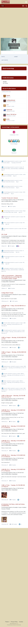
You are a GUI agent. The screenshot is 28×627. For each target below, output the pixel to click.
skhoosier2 (6, 228)
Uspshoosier (9, 109)
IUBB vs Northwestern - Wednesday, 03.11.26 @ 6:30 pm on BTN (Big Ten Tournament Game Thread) (11, 277)
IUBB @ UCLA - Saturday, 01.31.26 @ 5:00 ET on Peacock (13, 410)
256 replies (13, 347)
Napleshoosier (7, 216)
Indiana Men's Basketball (11, 201)
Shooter (5, 373)
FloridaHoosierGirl (8, 330)
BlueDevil (15, 294)
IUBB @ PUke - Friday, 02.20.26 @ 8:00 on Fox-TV (13, 306)
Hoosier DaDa (7, 322)
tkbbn (5, 381)
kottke (8, 119)
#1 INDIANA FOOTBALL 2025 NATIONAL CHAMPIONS (13, 505)
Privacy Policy (14, 621)
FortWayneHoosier (10, 100)
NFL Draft (24, 228)
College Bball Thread (7, 293)
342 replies (13, 318)
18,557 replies (12, 206)
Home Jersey (7, 222)
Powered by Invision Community (14, 624)
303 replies (11, 246)
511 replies (13, 499)
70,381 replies (14, 301)
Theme (7, 621)
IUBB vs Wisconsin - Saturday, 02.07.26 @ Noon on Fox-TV (13, 396)
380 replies (12, 405)
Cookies (21, 621)
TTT (7, 105)
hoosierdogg (7, 161)
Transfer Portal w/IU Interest (8, 181)
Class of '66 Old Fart (11, 114)
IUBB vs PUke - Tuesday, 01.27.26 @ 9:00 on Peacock (13, 485)
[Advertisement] (14, 22)
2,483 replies (13, 524)
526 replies (12, 421)
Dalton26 (15, 236)
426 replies (12, 288)
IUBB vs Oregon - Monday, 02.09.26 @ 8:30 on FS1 (12, 331)
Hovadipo (15, 507)
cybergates (6, 268)
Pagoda (8, 95)
